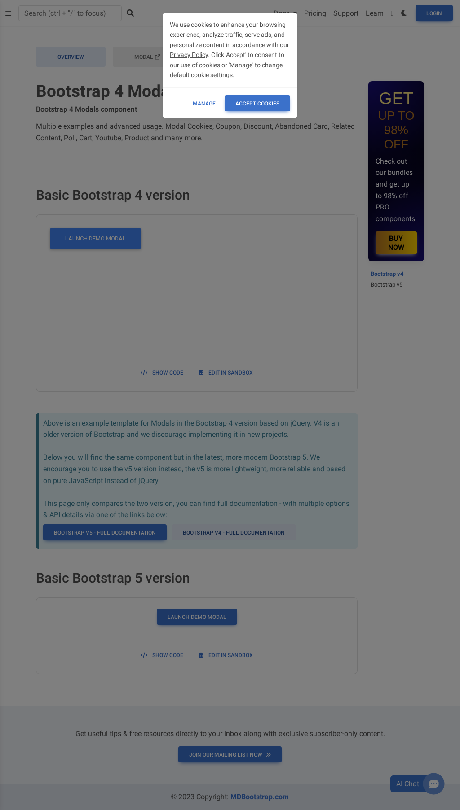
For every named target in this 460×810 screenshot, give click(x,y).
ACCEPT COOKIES (257, 103)
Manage (204, 103)
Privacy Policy (189, 54)
